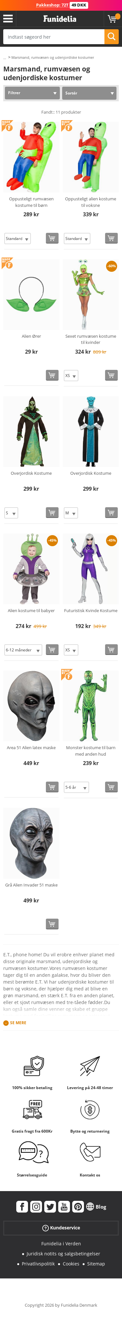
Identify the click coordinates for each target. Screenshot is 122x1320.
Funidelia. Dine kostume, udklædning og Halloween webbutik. (60, 18)
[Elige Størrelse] (17, 238)
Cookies (71, 1264)
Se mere (18, 1022)
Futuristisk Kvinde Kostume (90, 610)
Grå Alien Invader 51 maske (31, 885)
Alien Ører (31, 336)
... (4, 57)
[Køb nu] (52, 238)
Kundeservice (61, 1228)
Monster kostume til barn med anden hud (90, 751)
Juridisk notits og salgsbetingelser (63, 1254)
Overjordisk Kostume (31, 473)
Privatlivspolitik (38, 1264)
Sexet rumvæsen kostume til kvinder (90, 339)
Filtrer (14, 92)
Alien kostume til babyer (31, 610)
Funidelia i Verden (61, 1243)
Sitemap (96, 1264)
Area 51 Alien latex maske (31, 747)
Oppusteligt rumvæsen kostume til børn (31, 202)
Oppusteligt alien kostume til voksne (90, 202)
